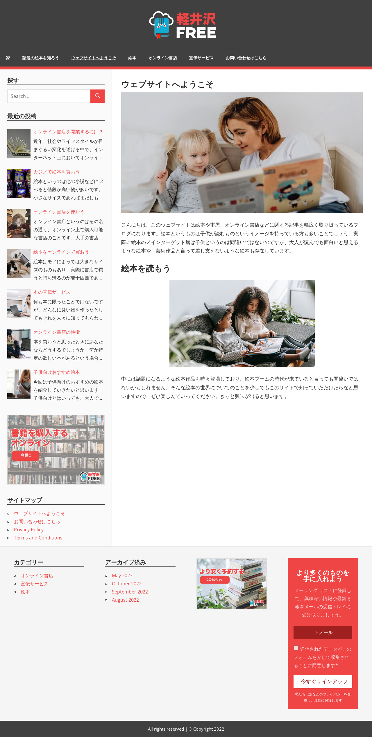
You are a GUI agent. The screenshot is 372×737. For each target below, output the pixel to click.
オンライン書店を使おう (59, 212)
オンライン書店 (163, 57)
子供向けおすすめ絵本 (56, 372)
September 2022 (130, 592)
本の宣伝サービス (52, 292)
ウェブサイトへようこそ (93, 57)
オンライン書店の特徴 (56, 332)
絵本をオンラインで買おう (61, 252)
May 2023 (122, 575)
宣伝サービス (201, 57)
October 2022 (127, 583)
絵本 (132, 57)
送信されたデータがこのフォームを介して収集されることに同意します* (322, 657)
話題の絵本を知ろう (40, 57)
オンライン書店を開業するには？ (68, 131)
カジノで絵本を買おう (56, 171)
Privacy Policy (29, 529)
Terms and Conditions (38, 538)
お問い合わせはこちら (246, 57)
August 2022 (125, 600)
